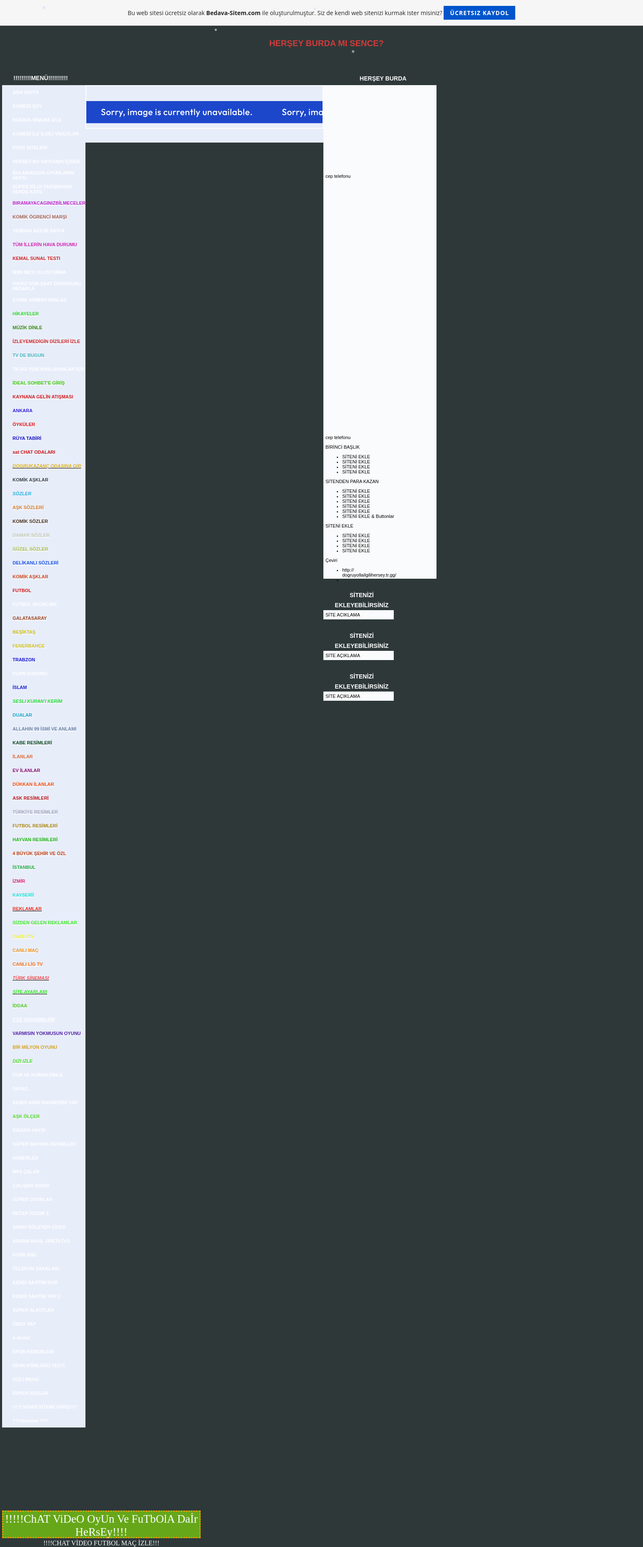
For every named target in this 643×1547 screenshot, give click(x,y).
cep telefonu (338, 176)
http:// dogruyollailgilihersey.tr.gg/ (369, 572)
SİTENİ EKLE (356, 456)
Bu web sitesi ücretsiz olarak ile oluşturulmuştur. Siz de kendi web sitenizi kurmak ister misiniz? (321, 13)
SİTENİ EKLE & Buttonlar (368, 516)
